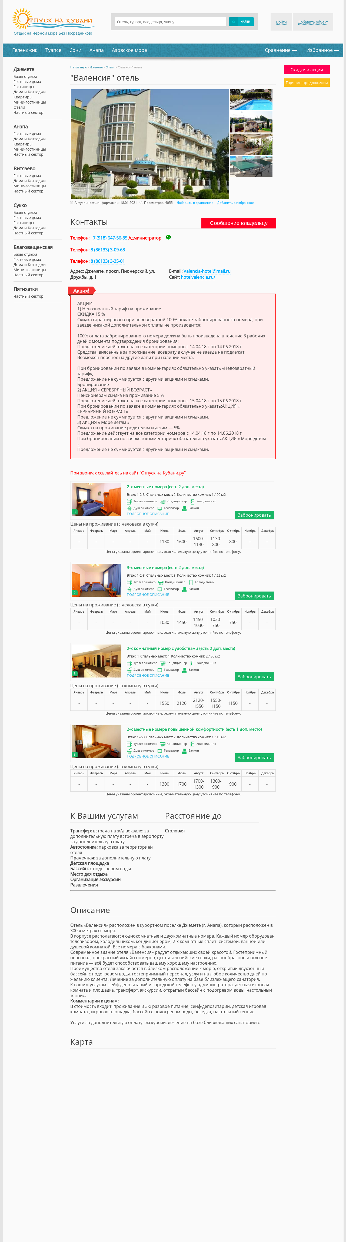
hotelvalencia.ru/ (198, 277)
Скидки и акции (307, 70)
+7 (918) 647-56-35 (109, 238)
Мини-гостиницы (30, 149)
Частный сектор (29, 154)
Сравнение (281, 50)
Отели (19, 107)
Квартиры (23, 144)
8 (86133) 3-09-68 (108, 250)
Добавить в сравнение (194, 202)
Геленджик (24, 50)
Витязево (24, 168)
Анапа (96, 50)
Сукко (20, 205)
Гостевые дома (27, 133)
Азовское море (129, 50)
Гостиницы (24, 86)
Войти (281, 22)
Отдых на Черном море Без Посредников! (53, 33)
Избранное (322, 50)
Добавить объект (313, 22)
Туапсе (53, 50)
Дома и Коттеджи (30, 138)
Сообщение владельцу (239, 223)
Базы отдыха (25, 76)
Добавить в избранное (235, 202)
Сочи (75, 50)
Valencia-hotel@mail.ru (207, 271)
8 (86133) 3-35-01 (108, 261)
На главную (78, 67)
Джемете (24, 69)
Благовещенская (33, 247)
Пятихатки (26, 289)
